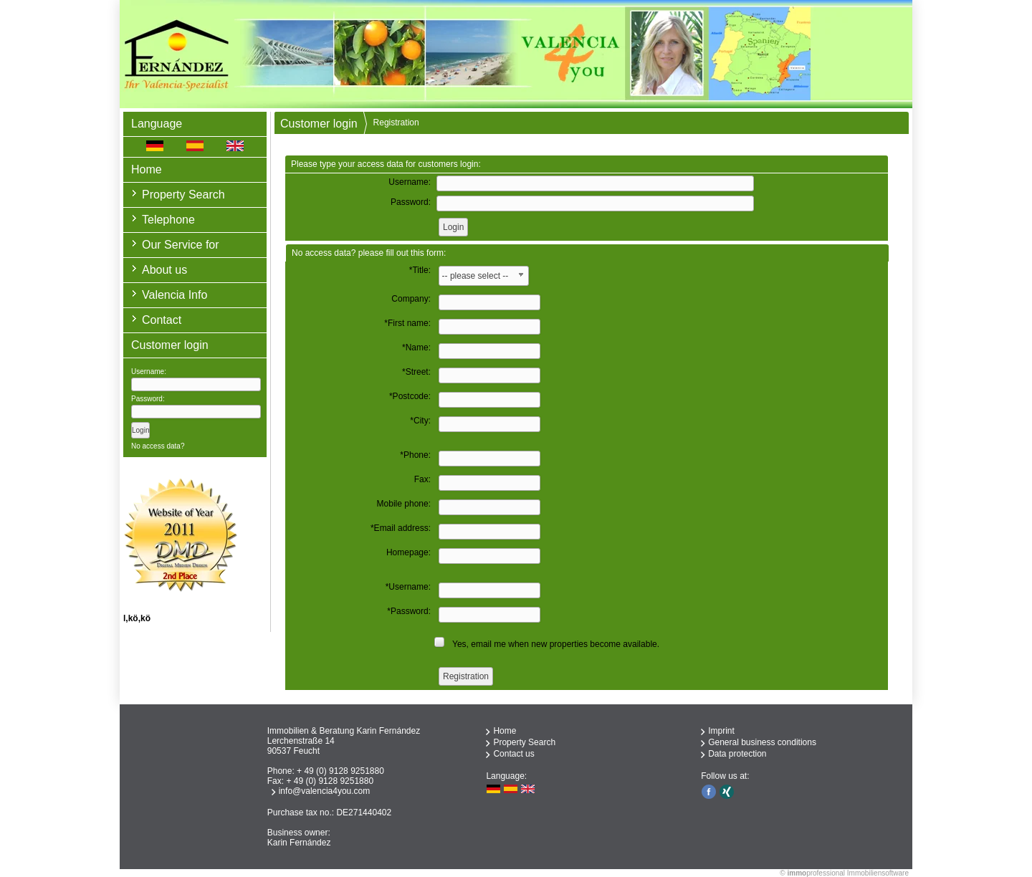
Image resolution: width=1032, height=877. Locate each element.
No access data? (158, 446)
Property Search (183, 194)
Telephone (168, 220)
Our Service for (180, 245)
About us (164, 270)
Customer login (319, 124)
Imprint (721, 731)
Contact (161, 320)
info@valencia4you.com (325, 791)
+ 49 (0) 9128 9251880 (340, 771)
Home (146, 169)
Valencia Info (174, 295)
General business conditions (762, 742)
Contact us (513, 754)
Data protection (737, 754)
